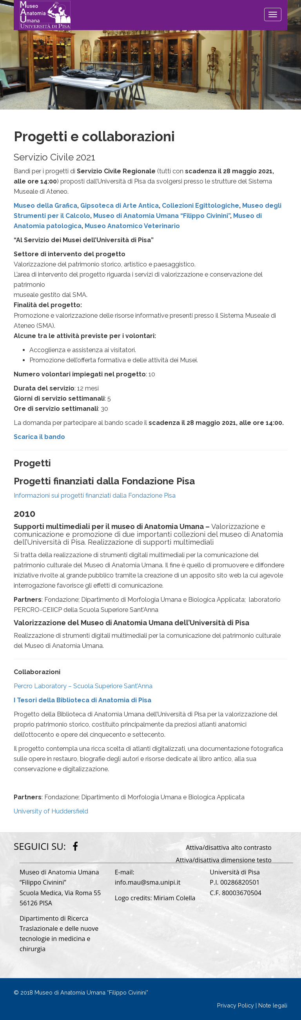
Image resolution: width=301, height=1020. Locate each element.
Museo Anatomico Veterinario (132, 226)
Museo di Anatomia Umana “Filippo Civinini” (161, 215)
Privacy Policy (235, 1005)
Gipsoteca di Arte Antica (119, 205)
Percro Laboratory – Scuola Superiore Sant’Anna (83, 686)
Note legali (272, 1005)
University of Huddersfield (51, 811)
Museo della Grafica (45, 205)
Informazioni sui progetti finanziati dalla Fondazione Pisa (95, 495)
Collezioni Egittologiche (200, 205)
